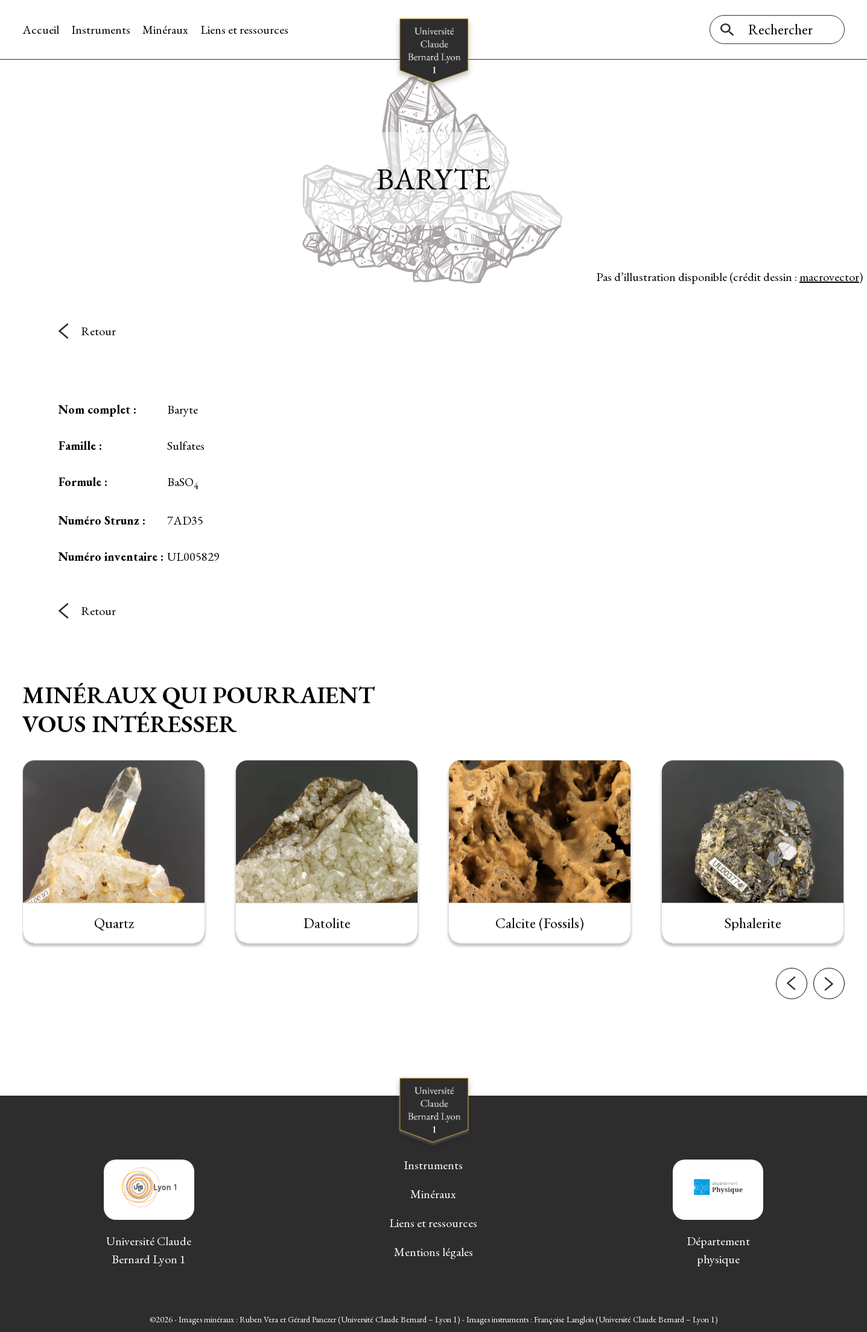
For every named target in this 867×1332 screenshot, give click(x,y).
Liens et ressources (244, 29)
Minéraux (165, 29)
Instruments (100, 29)
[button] (791, 995)
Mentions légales (433, 1252)
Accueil (40, 29)
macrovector (829, 277)
